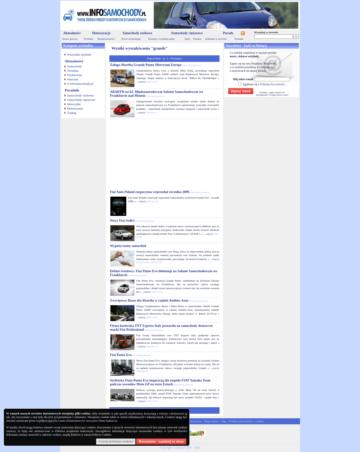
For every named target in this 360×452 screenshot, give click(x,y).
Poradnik (72, 90)
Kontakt (239, 38)
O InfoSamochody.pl (80, 83)
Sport (187, 38)
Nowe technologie (131, 38)
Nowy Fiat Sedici (132, 220)
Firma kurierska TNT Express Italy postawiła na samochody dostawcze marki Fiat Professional (161, 327)
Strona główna (70, 38)
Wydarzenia (74, 75)
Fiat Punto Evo (130, 355)
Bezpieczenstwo (106, 38)
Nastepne (176, 58)
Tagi (223, 421)
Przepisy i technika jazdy (161, 38)
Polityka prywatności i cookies (246, 421)
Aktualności (72, 33)
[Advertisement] (164, 154)
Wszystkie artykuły (79, 54)
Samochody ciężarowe (187, 33)
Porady (228, 33)
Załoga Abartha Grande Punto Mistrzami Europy (155, 65)
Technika (88, 38)
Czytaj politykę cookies (116, 441)
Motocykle (74, 104)
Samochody (74, 66)
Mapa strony (211, 421)
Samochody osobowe (137, 33)
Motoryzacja (101, 33)
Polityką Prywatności (272, 84)
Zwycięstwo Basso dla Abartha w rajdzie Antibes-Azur (159, 300)
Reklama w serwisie (216, 38)
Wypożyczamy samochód (128, 246)
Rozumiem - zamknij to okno (161, 441)
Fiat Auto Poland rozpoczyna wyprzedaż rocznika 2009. (159, 192)
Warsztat (72, 79)
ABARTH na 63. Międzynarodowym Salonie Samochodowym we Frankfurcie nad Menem (156, 93)
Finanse (197, 38)
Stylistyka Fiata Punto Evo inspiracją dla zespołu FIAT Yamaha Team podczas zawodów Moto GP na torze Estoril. (160, 382)
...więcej (140, 81)
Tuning (71, 113)
